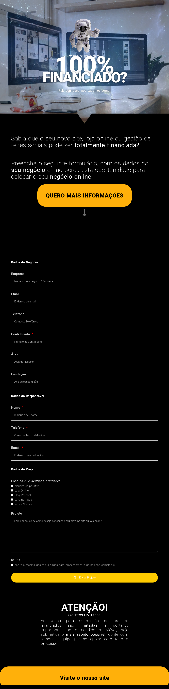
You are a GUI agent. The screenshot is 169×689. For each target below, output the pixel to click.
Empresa (18, 274)
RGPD (15, 560)
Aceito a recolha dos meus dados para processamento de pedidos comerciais (64, 565)
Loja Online (21, 490)
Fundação (18, 374)
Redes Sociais (23, 504)
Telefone (17, 314)
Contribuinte (21, 334)
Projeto (16, 513)
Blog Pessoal (22, 495)
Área (14, 354)
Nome (16, 407)
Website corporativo (27, 486)
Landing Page (23, 499)
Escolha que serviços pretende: (35, 481)
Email (15, 294)
